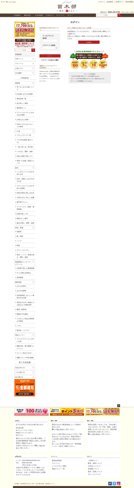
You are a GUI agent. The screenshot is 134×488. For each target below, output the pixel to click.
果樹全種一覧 (21, 99)
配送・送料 (54, 420)
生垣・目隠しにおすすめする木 (25, 180)
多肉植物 (20, 277)
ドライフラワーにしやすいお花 (25, 340)
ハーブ (19, 241)
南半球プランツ (22, 202)
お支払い (17, 420)
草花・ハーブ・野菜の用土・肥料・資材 (25, 256)
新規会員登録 (57, 460)
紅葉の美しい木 (22, 214)
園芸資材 (18, 282)
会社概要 (16, 483)
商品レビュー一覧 (58, 469)
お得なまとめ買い (23, 119)
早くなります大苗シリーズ (25, 88)
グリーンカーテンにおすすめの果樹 (25, 114)
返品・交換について (95, 471)
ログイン (102, 2)
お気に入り (50, 15)
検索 (119, 15)
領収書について (93, 469)
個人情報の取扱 (40, 483)
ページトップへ (118, 405)
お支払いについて (94, 466)
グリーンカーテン (23, 250)
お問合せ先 (18, 456)
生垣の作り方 (20, 368)
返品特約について (50, 483)
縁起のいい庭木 (22, 218)
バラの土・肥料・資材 (25, 151)
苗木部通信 (129, 2)
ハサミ (19, 326)
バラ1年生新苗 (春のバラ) (25, 141)
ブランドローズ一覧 (24, 135)
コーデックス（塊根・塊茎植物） (25, 208)
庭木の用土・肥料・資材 (25, 223)
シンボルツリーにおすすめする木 (25, 173)
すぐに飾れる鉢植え (24, 273)
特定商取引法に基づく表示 (27, 483)
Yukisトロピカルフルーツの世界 (25, 125)
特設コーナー (20, 335)
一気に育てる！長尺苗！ (25, 147)
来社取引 (27, 15)
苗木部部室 (39, 15)
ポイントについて (94, 474)
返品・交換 (90, 420)
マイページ (60, 15)
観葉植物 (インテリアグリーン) (23, 263)
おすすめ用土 (21, 286)
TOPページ (19, 59)
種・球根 (20, 236)
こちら (60, 429)
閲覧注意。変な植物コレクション (25, 347)
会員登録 (110, 2)
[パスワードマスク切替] (56, 48)
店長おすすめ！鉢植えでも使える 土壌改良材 (25, 304)
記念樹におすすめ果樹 (25, 94)
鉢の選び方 (19, 377)
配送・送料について (95, 463)
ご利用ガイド (119, 2)
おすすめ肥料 (21, 291)
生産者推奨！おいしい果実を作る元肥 (25, 296)
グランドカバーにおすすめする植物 (25, 187)
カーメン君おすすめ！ (25, 353)
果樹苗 (17, 83)
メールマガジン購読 (59, 466)
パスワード (49, 45)
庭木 (16, 168)
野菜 (18, 245)
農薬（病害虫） (22, 309)
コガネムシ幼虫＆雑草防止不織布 (25, 320)
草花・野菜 (19, 228)
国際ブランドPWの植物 (25, 358)
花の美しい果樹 (22, 103)
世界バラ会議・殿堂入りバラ (25, 162)
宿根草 (19, 232)
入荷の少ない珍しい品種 (25, 197)
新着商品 (17, 15)
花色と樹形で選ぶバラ (25, 156)
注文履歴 (18, 73)
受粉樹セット (21, 108)
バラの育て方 (20, 372)
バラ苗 (17, 131)
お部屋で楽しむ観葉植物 (25, 268)
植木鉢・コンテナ (23, 330)
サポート (89, 456)
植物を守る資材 (22, 314)
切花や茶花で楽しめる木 (25, 193)
